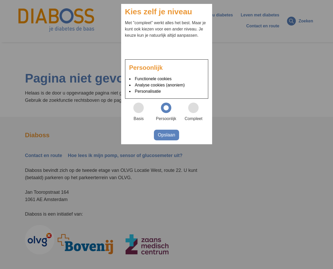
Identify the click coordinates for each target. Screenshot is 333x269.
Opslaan (166, 134)
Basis (140, 112)
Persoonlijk (168, 112)
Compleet (196, 112)
